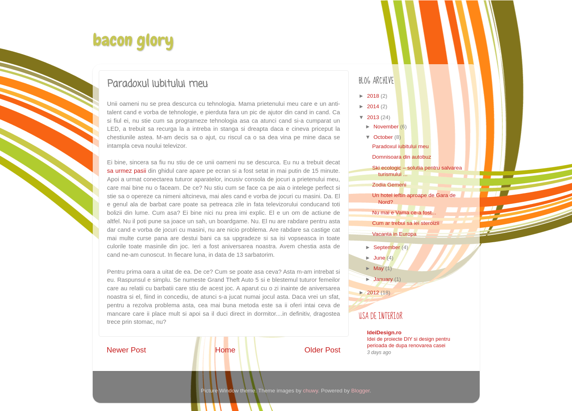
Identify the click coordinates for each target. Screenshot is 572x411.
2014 (374, 106)
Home (225, 350)
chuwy (310, 391)
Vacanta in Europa (394, 234)
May (379, 268)
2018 (374, 96)
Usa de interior (381, 316)
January (384, 279)
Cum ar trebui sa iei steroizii (405, 223)
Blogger (360, 391)
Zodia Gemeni (389, 185)
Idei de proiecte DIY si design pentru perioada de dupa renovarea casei (408, 342)
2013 (374, 117)
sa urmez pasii (126, 171)
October (384, 137)
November (387, 127)
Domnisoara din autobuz (401, 157)
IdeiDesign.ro (384, 332)
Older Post (322, 350)
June (380, 258)
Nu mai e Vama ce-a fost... (404, 213)
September (388, 247)
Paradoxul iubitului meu (400, 146)
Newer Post (126, 350)
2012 (374, 292)
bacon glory (133, 40)
